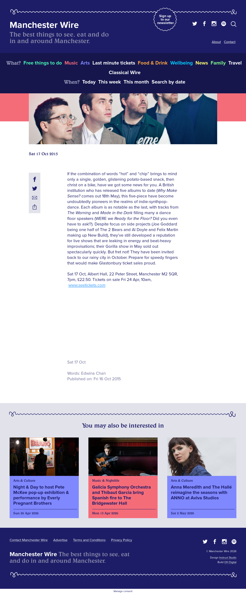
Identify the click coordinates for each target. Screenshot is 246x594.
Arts (85, 63)
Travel (235, 63)
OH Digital (230, 562)
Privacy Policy (121, 540)
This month (136, 82)
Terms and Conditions (89, 540)
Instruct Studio (227, 557)
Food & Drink (153, 63)
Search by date (168, 82)
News (201, 63)
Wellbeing (181, 63)
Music (71, 63)
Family (218, 63)
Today (89, 82)
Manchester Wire (44, 25)
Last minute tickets (113, 63)
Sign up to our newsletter (165, 19)
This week (109, 82)
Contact (229, 42)
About (216, 42)
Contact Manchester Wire (29, 540)
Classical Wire (124, 73)
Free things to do (42, 63)
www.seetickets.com (87, 285)
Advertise (60, 540)
